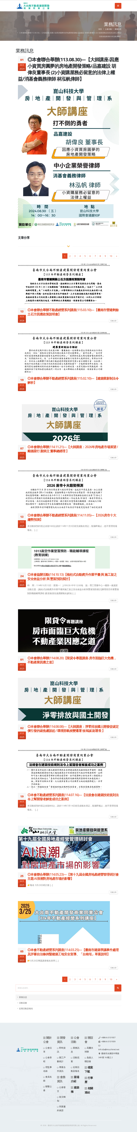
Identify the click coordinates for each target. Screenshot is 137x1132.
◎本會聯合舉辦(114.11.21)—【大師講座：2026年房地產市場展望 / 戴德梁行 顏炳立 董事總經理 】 (72, 449)
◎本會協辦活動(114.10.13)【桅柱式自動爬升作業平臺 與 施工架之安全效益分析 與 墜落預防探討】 (72, 576)
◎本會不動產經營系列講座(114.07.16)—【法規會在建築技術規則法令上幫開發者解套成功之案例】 (73, 797)
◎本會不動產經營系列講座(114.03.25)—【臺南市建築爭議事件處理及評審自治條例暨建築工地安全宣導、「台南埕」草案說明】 (73, 952)
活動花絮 (23, 1003)
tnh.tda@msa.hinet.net (108, 1049)
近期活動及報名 (26, 1008)
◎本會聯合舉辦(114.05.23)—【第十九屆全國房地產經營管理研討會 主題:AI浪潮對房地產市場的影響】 (73, 876)
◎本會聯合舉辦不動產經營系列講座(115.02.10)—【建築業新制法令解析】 (73, 380)
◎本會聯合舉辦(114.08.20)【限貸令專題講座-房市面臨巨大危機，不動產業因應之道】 (71, 660)
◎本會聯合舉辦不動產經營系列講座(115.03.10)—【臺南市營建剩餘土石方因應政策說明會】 (73, 312)
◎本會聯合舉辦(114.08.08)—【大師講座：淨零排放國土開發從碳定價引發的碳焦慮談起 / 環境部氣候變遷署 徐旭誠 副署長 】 (73, 728)
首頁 (100, 29)
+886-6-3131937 (108, 1037)
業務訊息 (118, 29)
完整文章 (113, 321)
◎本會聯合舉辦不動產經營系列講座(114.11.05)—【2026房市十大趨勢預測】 (71, 517)
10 (111, 256)
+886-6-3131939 (108, 1041)
